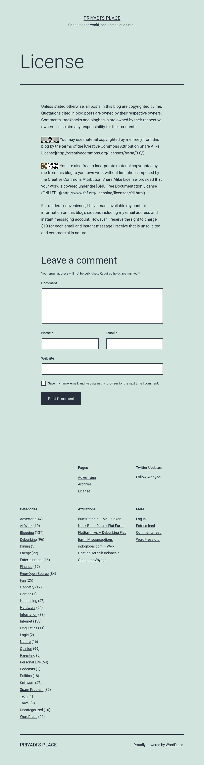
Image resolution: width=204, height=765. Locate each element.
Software (27, 683)
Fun (23, 580)
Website (47, 358)
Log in (141, 519)
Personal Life (30, 662)
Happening (28, 601)
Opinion (26, 648)
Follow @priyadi (148, 477)
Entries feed (145, 526)
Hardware (27, 607)
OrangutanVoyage (92, 560)
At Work (26, 526)
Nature (25, 641)
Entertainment (31, 560)
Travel (24, 703)
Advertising (87, 477)
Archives (85, 484)
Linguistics (28, 628)
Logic (24, 635)
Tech (24, 696)
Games (25, 594)
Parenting (27, 655)
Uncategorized (31, 710)
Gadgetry (27, 587)
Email (111, 333)
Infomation (28, 614)
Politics (26, 676)
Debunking (28, 539)
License (84, 491)
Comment (49, 283)
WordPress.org (148, 539)
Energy (25, 553)
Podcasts (27, 669)
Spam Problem (31, 689)
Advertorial (28, 519)
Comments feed (149, 532)
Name (47, 333)
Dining (25, 546)
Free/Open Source (34, 573)
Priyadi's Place (102, 18)
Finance (26, 566)
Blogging (27, 532)
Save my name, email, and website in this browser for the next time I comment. (103, 383)
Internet (26, 621)
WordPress (28, 717)
